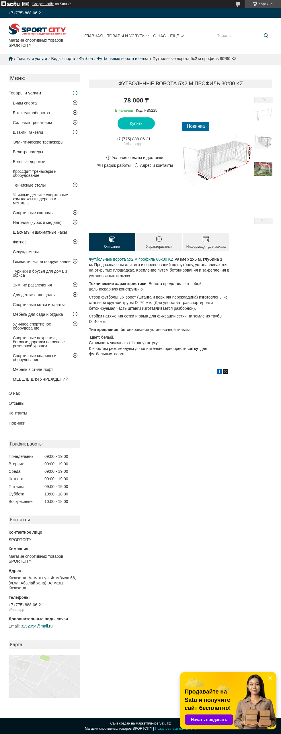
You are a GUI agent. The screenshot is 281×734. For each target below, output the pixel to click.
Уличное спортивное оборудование (32, 326)
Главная (93, 36)
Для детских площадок (34, 295)
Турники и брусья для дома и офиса (40, 273)
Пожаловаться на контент (175, 729)
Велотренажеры (28, 152)
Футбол (86, 59)
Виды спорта (63, 59)
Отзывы (16, 403)
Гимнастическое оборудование (42, 261)
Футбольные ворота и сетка (122, 59)
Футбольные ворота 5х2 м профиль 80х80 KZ (131, 259)
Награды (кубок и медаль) (37, 222)
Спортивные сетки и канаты (39, 304)
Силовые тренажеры (32, 122)
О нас (159, 36)
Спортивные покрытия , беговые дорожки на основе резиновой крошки (39, 342)
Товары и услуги (126, 36)
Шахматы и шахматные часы (40, 232)
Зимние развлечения (32, 285)
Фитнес (19, 242)
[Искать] (265, 35)
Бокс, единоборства (31, 113)
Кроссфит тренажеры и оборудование (34, 173)
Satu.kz (165, 723)
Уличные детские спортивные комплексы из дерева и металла (40, 199)
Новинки (17, 423)
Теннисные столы (29, 185)
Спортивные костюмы (33, 212)
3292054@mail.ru (37, 626)
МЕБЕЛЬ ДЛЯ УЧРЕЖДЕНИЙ (40, 379)
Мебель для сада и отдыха (38, 314)
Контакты (18, 412)
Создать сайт (43, 4)
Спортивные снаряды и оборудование (34, 357)
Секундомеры (26, 251)
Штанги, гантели (28, 132)
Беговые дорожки (29, 161)
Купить (136, 123)
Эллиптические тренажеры (38, 142)
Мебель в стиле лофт (33, 369)
